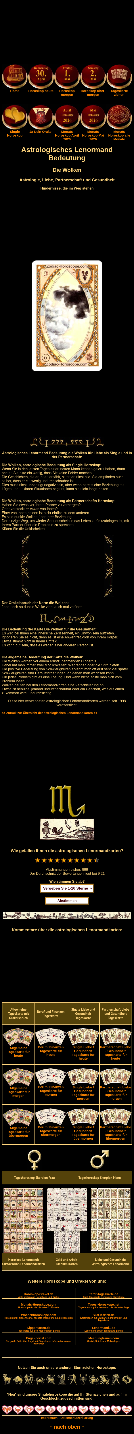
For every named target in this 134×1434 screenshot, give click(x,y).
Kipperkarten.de (38, 1329)
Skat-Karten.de (103, 1317)
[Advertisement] (67, 33)
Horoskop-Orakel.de (38, 1295)
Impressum (49, 1418)
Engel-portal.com (38, 1340)
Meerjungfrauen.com (103, 1339)
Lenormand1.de (103, 1329)
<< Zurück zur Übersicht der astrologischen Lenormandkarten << (49, 713)
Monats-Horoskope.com (38, 1306)
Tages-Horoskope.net (103, 1306)
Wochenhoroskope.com (38, 1316)
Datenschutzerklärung (77, 1418)
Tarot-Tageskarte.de (103, 1295)
